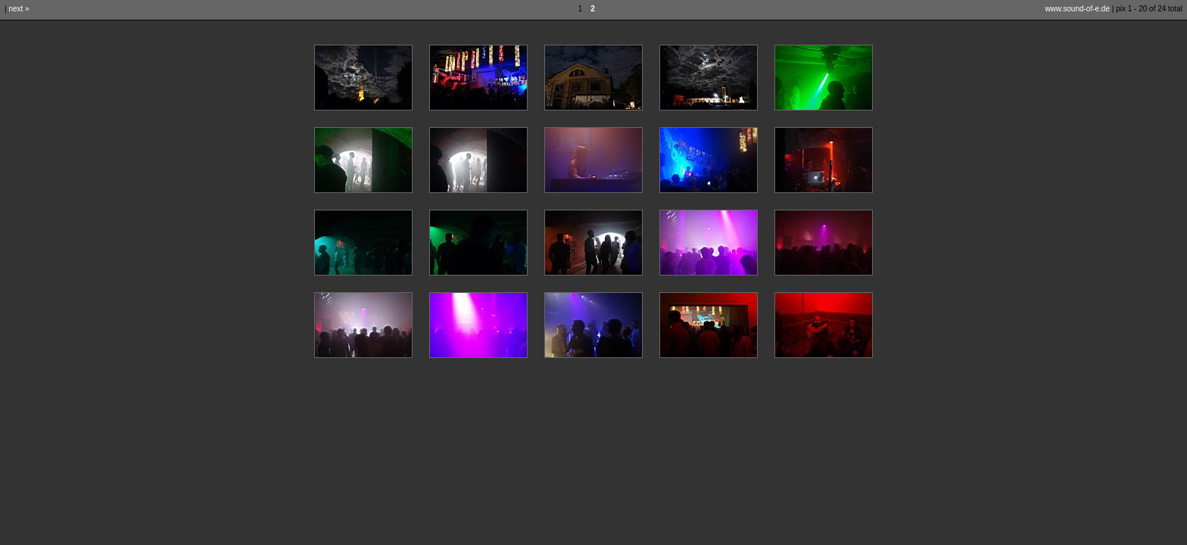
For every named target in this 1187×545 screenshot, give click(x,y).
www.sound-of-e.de (1077, 9)
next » (18, 9)
